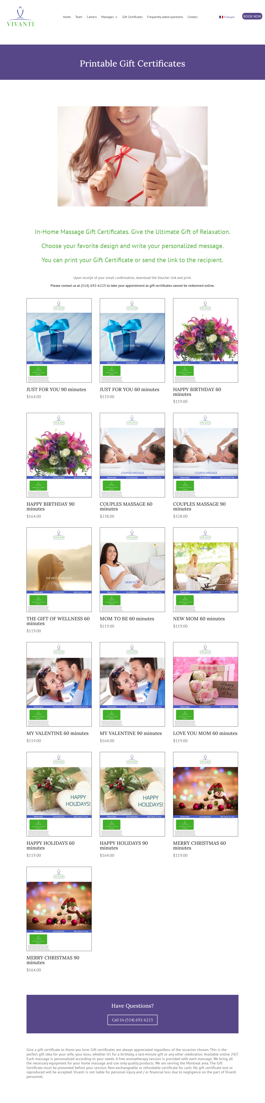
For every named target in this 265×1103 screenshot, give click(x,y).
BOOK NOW (252, 16)
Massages (107, 17)
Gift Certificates (132, 17)
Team (78, 17)
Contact (193, 17)
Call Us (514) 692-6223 (132, 1020)
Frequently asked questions (165, 17)
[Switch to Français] (227, 17)
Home (67, 17)
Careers (92, 17)
